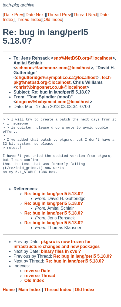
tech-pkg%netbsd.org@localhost (63, 80)
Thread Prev (59, 14)
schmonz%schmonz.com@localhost (53, 67)
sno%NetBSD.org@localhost (82, 58)
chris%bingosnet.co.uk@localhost (51, 87)
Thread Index (28, 19)
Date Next (35, 14)
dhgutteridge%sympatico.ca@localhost (56, 77)
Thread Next (85, 14)
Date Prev (13, 14)
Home (9, 301)
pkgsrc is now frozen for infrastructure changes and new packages (57, 256)
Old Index (52, 19)
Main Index (29, 301)
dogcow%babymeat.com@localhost (53, 101)
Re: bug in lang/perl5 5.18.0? (53, 205)
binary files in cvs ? (61, 263)
